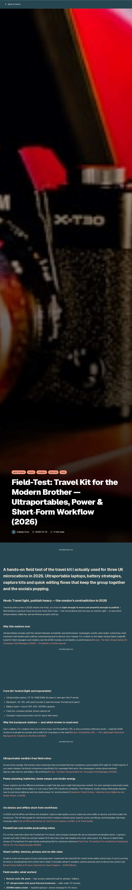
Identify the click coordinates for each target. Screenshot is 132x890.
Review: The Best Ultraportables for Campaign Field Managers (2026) (82, 773)
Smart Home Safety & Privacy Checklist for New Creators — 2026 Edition (39, 866)
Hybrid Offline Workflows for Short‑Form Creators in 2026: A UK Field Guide (55, 822)
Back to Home (13, 4)
